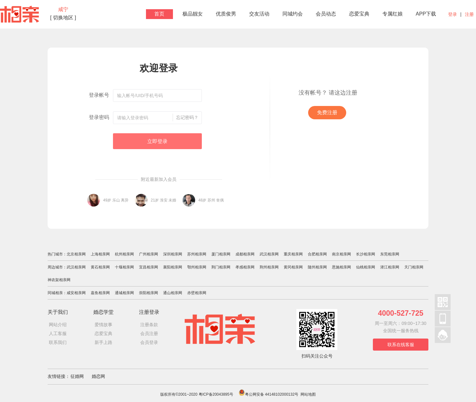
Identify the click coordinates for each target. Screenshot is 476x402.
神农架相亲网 (59, 280)
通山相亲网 (172, 293)
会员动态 (326, 13)
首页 (159, 13)
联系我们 (58, 342)
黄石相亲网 (100, 267)
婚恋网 (98, 376)
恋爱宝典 (359, 13)
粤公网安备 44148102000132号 (269, 394)
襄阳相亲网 (172, 267)
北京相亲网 (76, 254)
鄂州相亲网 (196, 267)
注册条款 (149, 324)
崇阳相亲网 (148, 293)
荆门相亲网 (220, 267)
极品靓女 (192, 13)
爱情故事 (103, 324)
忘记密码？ (187, 117)
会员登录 (149, 342)
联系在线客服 (400, 344)
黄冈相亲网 (293, 267)
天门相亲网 (413, 267)
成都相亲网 (245, 254)
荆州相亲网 (269, 267)
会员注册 (149, 333)
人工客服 (58, 333)
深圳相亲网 (172, 254)
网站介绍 (58, 324)
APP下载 (426, 13)
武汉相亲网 (269, 254)
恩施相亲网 (341, 267)
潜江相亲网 (389, 267)
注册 (469, 14)
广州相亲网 (148, 254)
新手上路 (103, 342)
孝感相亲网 (245, 267)
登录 (452, 14)
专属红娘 (392, 13)
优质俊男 (226, 13)
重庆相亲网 (293, 254)
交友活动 (259, 13)
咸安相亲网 (76, 293)
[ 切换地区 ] (63, 17)
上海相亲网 (100, 254)
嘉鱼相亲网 (100, 293)
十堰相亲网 (124, 267)
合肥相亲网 (317, 254)
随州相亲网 (317, 267)
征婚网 (77, 376)
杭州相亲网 (124, 254)
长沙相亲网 (365, 254)
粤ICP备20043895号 (216, 394)
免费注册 (327, 112)
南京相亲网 (341, 254)
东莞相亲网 (389, 254)
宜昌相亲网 (148, 267)
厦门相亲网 (220, 254)
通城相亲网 (124, 293)
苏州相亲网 (196, 254)
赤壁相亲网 (196, 293)
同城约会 (292, 13)
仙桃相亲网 (365, 267)
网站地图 (308, 394)
